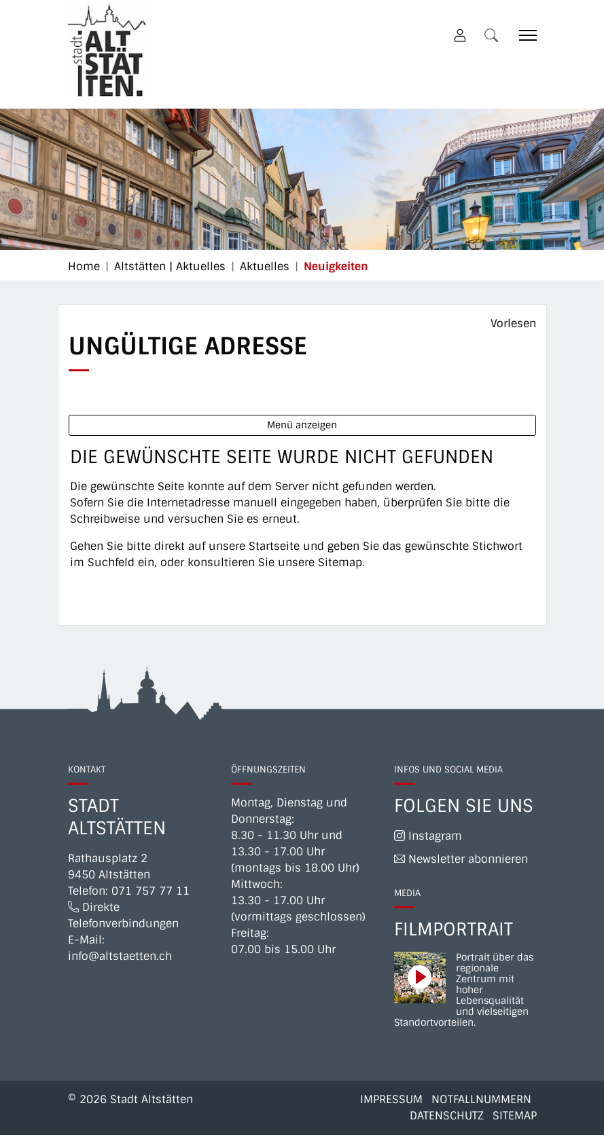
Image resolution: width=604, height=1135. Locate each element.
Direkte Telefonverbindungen (123, 915)
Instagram (428, 836)
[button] (494, 34)
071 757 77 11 (150, 891)
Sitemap (515, 1116)
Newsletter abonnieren (461, 859)
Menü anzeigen (302, 425)
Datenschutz (447, 1116)
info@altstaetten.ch (120, 956)
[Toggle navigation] (523, 34)
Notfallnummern (481, 1099)
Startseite (274, 546)
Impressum (391, 1099)
